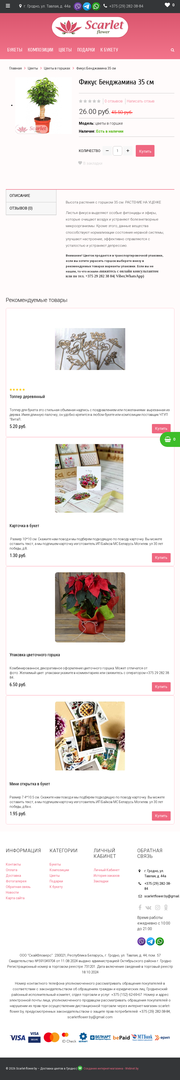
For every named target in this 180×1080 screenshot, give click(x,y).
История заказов (107, 875)
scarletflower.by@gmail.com (159, 896)
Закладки (101, 881)
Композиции (40, 50)
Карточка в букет (24, 525)
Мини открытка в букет (30, 783)
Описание (20, 195)
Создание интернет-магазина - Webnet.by (111, 1068)
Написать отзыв (140, 101)
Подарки (86, 50)
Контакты (13, 864)
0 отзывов (114, 101)
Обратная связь (18, 886)
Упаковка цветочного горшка (35, 654)
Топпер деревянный (27, 396)
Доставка (13, 875)
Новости (12, 892)
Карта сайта (15, 898)
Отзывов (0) (21, 208)
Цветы (65, 50)
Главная (15, 68)
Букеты (14, 50)
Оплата (11, 870)
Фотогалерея (16, 881)
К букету (109, 50)
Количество (89, 151)
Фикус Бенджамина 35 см (96, 68)
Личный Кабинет (107, 870)
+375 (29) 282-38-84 (126, 6)
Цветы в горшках (57, 68)
